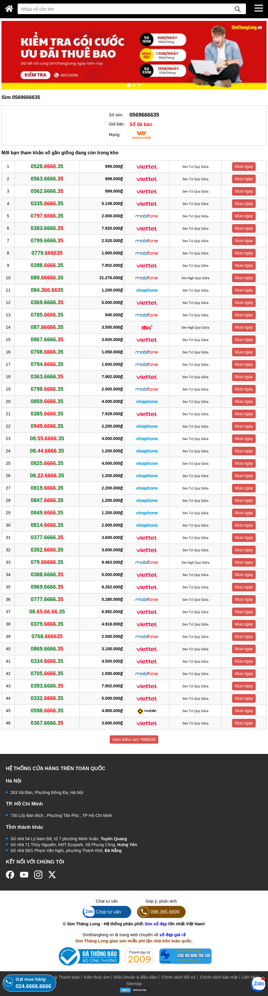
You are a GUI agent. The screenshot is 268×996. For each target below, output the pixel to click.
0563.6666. (47, 179)
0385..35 (47, 414)
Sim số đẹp (155, 923)
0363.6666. (47, 377)
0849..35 (47, 513)
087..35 (47, 327)
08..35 (47, 438)
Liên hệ (249, 977)
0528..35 (47, 166)
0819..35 (47, 488)
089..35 (47, 278)
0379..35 (47, 624)
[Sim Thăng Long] (9, 8)
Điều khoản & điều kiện (135, 977)
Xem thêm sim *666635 (134, 739)
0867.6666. (47, 340)
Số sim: (116, 114)
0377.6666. (47, 537)
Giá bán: (117, 124)
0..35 (47, 216)
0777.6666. (47, 599)
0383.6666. (47, 228)
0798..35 (47, 389)
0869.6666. (47, 649)
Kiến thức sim (97, 977)
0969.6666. (47, 587)
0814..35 (47, 525)
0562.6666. (47, 191)
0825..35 (47, 463)
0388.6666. (47, 575)
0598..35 (47, 711)
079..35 (47, 562)
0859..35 (47, 401)
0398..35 (47, 265)
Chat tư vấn (102, 912)
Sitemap (134, 983)
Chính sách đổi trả (178, 977)
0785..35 (47, 315)
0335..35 (47, 203)
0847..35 (47, 500)
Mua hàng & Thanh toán (57, 977)
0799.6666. (47, 241)
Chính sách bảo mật (218, 977)
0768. (47, 636)
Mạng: (115, 134)
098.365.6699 (158, 912)
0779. (47, 253)
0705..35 (47, 673)
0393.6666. (47, 686)
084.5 (47, 290)
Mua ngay (244, 166)
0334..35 (47, 661)
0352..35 (47, 550)
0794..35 (47, 364)
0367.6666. (47, 723)
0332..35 (47, 698)
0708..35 (47, 352)
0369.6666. (47, 302)
